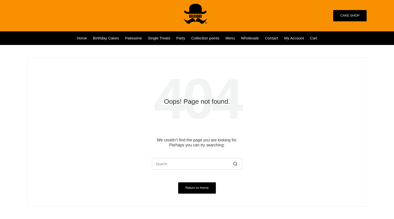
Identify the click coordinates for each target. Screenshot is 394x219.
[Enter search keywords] (197, 164)
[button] (350, 15)
